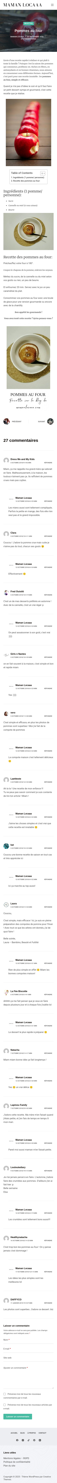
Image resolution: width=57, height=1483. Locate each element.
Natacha (14, 1050)
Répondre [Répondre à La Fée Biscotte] (48, 995)
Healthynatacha (18, 1237)
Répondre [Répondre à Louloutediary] (48, 1171)
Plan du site (9, 1465)
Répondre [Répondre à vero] (48, 716)
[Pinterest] (34, 1440)
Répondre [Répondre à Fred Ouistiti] (48, 595)
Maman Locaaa (23, 498)
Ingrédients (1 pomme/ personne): (29, 177)
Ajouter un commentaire (15, 1368)
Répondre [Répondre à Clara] (48, 536)
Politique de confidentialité (16, 1462)
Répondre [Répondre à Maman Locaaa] (48, 501)
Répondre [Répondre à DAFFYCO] (48, 1303)
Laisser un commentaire (17, 1416)
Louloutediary (18, 1167)
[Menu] (52, 5)
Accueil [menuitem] (14, 1433)
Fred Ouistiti (17, 591)
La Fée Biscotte (18, 991)
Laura (13, 903)
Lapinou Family (18, 1105)
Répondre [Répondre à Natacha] (48, 1053)
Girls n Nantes (18, 654)
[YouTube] (40, 1440)
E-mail (7, 1349)
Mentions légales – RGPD (16, 1458)
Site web (7, 1358)
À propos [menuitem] (32, 1433)
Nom (6, 1340)
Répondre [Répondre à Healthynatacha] (48, 1241)
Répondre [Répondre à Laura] (48, 907)
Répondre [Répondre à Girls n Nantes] (48, 657)
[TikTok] (29, 1440)
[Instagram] (23, 1440)
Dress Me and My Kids (22, 459)
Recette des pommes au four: (26, 181)
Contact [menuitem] (42, 1433)
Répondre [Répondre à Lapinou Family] (48, 1108)
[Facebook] (17, 1440)
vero (12, 712)
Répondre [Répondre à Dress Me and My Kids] (48, 463)
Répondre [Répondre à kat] (48, 848)
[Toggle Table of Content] (41, 173)
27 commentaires (28, 39)
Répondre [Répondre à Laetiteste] (48, 782)
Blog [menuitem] (22, 1433)
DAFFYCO (15, 1299)
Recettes (28, 23)
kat (12, 845)
